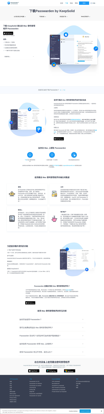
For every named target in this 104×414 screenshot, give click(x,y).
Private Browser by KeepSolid (59, 391)
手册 (77, 385)
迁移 (11, 387)
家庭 (11, 381)
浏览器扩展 (63, 16)
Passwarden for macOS (35, 395)
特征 (71, 3)
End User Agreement (15, 395)
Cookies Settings (73, 411)
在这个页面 (68, 289)
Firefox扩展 (32, 389)
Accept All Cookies (85, 411)
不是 (64, 90)
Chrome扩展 (33, 387)
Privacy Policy (13, 397)
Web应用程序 (85, 16)
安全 (11, 389)
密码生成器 (12, 391)
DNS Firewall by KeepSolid (58, 387)
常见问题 (78, 383)
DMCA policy (13, 393)
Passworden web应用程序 (36, 393)
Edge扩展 (32, 391)
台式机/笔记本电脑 (19, 16)
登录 (84, 3)
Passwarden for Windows (36, 383)
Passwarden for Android (35, 385)
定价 (61, 3)
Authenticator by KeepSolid (58, 389)
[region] (52, 411)
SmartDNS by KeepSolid (58, 385)
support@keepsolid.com (69, 165)
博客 (77, 387)
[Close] (101, 411)
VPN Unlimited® (56, 381)
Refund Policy (13, 399)
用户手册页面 (56, 165)
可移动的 (41, 16)
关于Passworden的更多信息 (83, 381)
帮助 (76, 3)
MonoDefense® (55, 383)
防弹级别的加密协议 (76, 119)
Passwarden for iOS (34, 381)
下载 (66, 3)
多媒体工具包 (13, 401)
